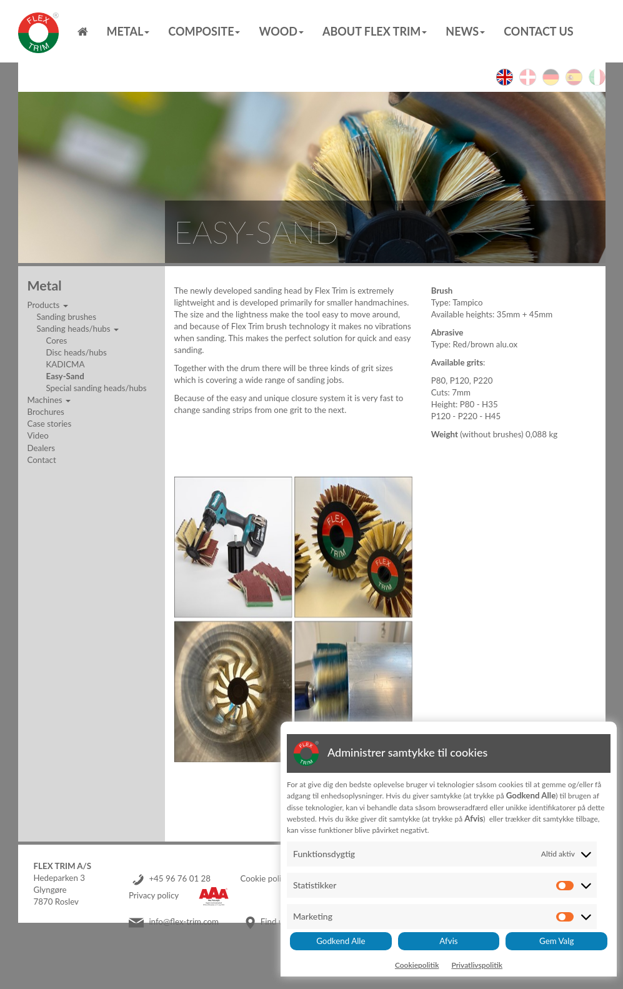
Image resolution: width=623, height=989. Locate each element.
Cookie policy (264, 878)
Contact (41, 460)
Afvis (448, 941)
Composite (204, 31)
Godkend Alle (340, 941)
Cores (56, 340)
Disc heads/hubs (76, 352)
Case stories (49, 424)
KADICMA (65, 364)
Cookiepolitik (417, 965)
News (465, 31)
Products (47, 305)
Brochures (45, 412)
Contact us (538, 31)
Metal (128, 31)
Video (38, 435)
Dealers (41, 448)
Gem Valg (556, 941)
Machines (49, 400)
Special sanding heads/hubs (96, 388)
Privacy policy (154, 895)
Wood (281, 31)
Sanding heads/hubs (78, 329)
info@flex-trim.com (184, 922)
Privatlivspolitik (476, 965)
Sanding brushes (66, 317)
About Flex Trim (374, 31)
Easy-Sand (65, 376)
